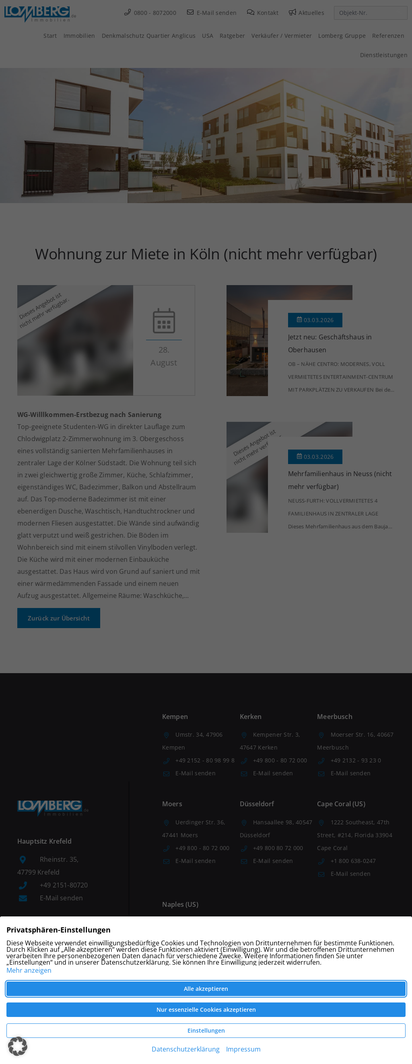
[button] (17, 1046)
